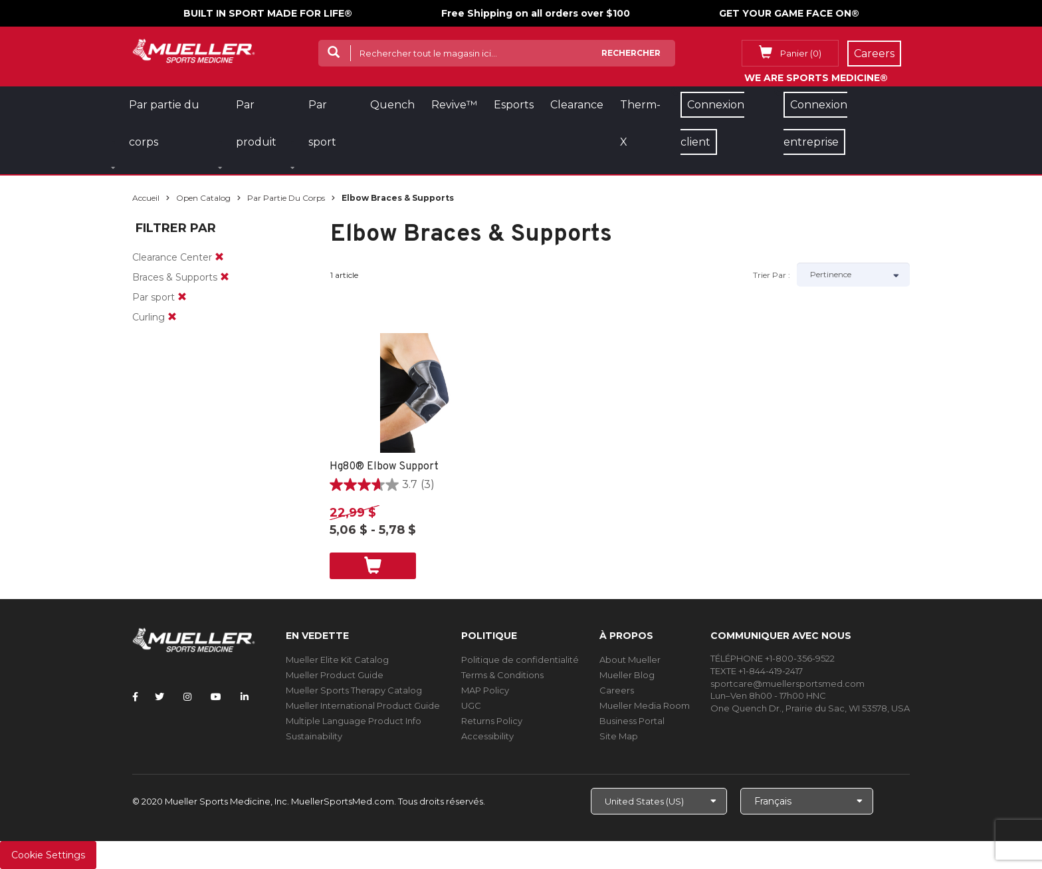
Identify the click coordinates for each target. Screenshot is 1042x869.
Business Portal (632, 720)
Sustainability (314, 736)
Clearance (576, 104)
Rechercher (631, 53)
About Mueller (630, 659)
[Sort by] (853, 275)
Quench (392, 104)
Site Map (618, 736)
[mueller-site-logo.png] (193, 49)
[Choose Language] (806, 801)
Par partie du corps (286, 198)
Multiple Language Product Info (353, 720)
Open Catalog (203, 198)
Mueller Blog (627, 675)
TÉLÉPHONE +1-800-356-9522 (772, 658)
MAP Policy (485, 690)
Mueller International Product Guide (363, 705)
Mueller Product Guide (334, 675)
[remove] (219, 257)
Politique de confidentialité (520, 659)
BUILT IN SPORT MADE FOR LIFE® (267, 13)
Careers (616, 690)
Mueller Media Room (644, 705)
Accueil (145, 198)
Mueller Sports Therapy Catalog (354, 690)
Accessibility (487, 736)
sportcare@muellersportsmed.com (787, 683)
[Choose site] (659, 801)
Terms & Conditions (502, 675)
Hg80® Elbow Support (384, 466)
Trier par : (771, 275)
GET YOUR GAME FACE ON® (789, 13)
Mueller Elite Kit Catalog (337, 659)
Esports (514, 104)
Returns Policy (491, 720)
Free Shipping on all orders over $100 (535, 13)
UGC (471, 705)
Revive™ (454, 104)
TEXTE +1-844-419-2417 (756, 671)
